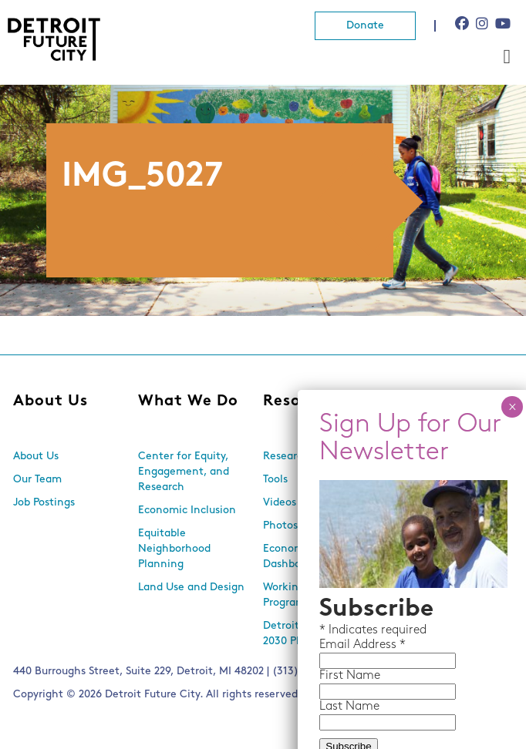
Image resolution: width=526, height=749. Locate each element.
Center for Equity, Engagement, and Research (183, 472)
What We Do (188, 401)
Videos (279, 503)
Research (286, 456)
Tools (275, 479)
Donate (365, 26)
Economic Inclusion (187, 510)
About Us (50, 401)
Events (405, 456)
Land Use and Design (191, 587)
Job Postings (44, 503)
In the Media (420, 503)
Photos (280, 526)
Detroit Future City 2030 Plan (311, 633)
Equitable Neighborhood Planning (174, 549)
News (410, 401)
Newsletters (418, 479)
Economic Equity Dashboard (305, 556)
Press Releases (424, 526)
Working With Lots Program (309, 595)
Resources (303, 401)
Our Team (37, 479)
